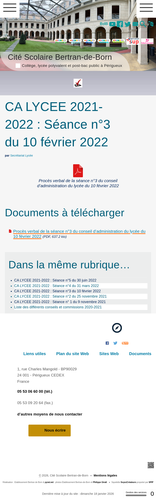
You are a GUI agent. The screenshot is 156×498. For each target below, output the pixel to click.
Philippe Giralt (100, 482)
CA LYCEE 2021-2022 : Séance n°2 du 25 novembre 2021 (60, 296)
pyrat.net (49, 482)
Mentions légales (105, 475)
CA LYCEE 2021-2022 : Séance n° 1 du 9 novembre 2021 (60, 302)
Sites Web (110, 353)
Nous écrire (50, 430)
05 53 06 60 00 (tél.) (34, 391)
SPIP (151, 482)
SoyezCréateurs (128, 482)
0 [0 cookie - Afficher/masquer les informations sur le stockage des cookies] (152, 493)
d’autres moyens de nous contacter (49, 414)
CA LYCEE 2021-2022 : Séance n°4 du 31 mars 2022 (56, 286)
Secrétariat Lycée (21, 155)
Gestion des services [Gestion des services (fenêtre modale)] (136, 493)
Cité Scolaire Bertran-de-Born (65, 60)
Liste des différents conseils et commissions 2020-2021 (58, 307)
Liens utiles (38, 353)
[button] (142, 24)
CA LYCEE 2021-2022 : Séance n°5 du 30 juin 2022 (55, 280)
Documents (141, 353)
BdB (103, 24)
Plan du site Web (75, 353)
